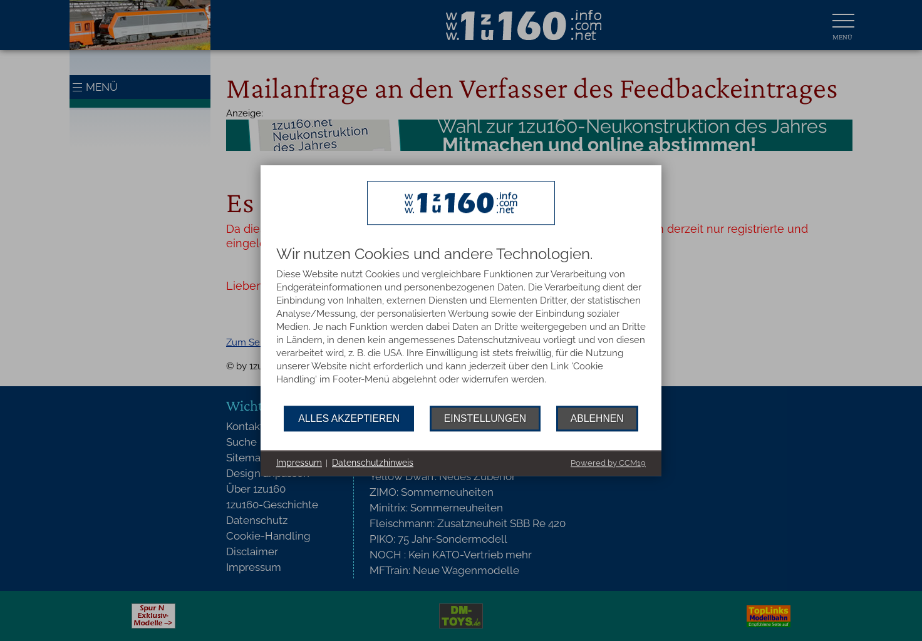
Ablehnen (597, 418)
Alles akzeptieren (349, 418)
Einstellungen (485, 418)
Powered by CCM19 (608, 463)
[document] (461, 326)
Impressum (299, 463)
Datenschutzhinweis (372, 463)
